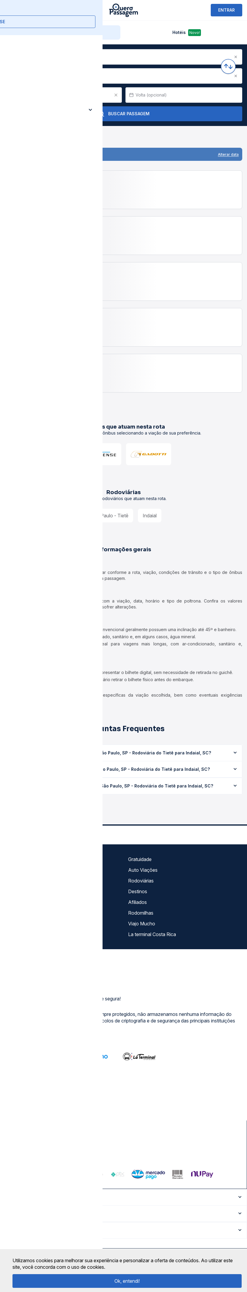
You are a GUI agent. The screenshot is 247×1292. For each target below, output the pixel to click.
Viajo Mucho (141, 924)
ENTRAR (226, 10)
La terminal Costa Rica (152, 934)
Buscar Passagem (123, 113)
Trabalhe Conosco (27, 934)
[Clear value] (116, 95)
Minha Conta (20, 913)
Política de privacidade (31, 881)
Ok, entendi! (127, 1281)
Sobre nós (18, 859)
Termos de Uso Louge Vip (35, 891)
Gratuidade (140, 859)
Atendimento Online (28, 924)
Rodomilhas (140, 913)
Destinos (137, 891)
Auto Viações (143, 870)
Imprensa (17, 902)
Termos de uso (23, 870)
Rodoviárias (141, 881)
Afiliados (137, 902)
